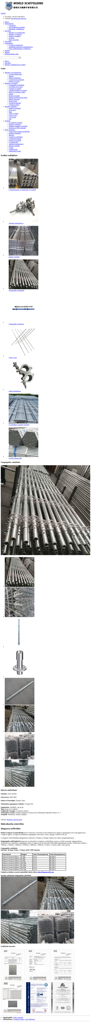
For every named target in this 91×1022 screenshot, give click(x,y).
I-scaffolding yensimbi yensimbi (19, 425)
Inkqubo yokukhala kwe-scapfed (15, 65)
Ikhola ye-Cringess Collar (17, 92)
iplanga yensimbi (14, 257)
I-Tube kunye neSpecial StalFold (19, 131)
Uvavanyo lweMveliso (16, 45)
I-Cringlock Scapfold (15, 122)
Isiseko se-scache (14, 81)
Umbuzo (3, 819)
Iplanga (11, 76)
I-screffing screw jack (15, 87)
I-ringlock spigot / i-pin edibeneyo (24, 1019)
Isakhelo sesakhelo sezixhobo (18, 126)
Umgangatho (9, 43)
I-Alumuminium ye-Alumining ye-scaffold (22, 190)
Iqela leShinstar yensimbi (17, 27)
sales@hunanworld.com (18, 18)
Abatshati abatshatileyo (16, 144)
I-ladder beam (13, 149)
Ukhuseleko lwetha (15, 151)
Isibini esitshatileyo (15, 78)
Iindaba (7, 52)
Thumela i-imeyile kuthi (14, 819)
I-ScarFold (12, 25)
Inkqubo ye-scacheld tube (17, 32)
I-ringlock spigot (14, 105)
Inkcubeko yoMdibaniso (16, 29)
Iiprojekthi (8, 41)
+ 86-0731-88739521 (18, 17)
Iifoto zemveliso (14, 40)
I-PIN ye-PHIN (13, 114)
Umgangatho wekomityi (16, 324)
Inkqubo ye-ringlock (15, 34)
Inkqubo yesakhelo (15, 36)
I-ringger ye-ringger (15, 88)
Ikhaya (7, 61)
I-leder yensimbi (18, 1017)
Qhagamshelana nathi (11, 54)
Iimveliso (8, 31)
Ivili (10, 119)
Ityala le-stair (13, 101)
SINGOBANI (9, 24)
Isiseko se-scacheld (15, 140)
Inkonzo (7, 50)
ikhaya (7, 22)
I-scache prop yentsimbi (16, 80)
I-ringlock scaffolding (16, 137)
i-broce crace (13, 357)
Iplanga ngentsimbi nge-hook (18, 97)
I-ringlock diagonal (15, 103)
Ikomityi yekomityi (15, 124)
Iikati (10, 112)
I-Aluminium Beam (15, 139)
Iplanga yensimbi (14, 146)
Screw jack (12, 110)
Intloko (11, 94)
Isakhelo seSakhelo (15, 108)
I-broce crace (13, 115)
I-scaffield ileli (13, 142)
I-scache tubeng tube (15, 74)
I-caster (11, 147)
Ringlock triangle (14, 96)
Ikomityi (11, 135)
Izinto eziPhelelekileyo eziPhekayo (20, 49)
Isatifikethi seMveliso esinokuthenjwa (21, 47)
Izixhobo (11, 38)
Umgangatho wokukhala (16, 85)
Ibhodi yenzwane (14, 99)
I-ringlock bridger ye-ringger (18, 90)
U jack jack (12, 117)
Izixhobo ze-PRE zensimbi (17, 128)
